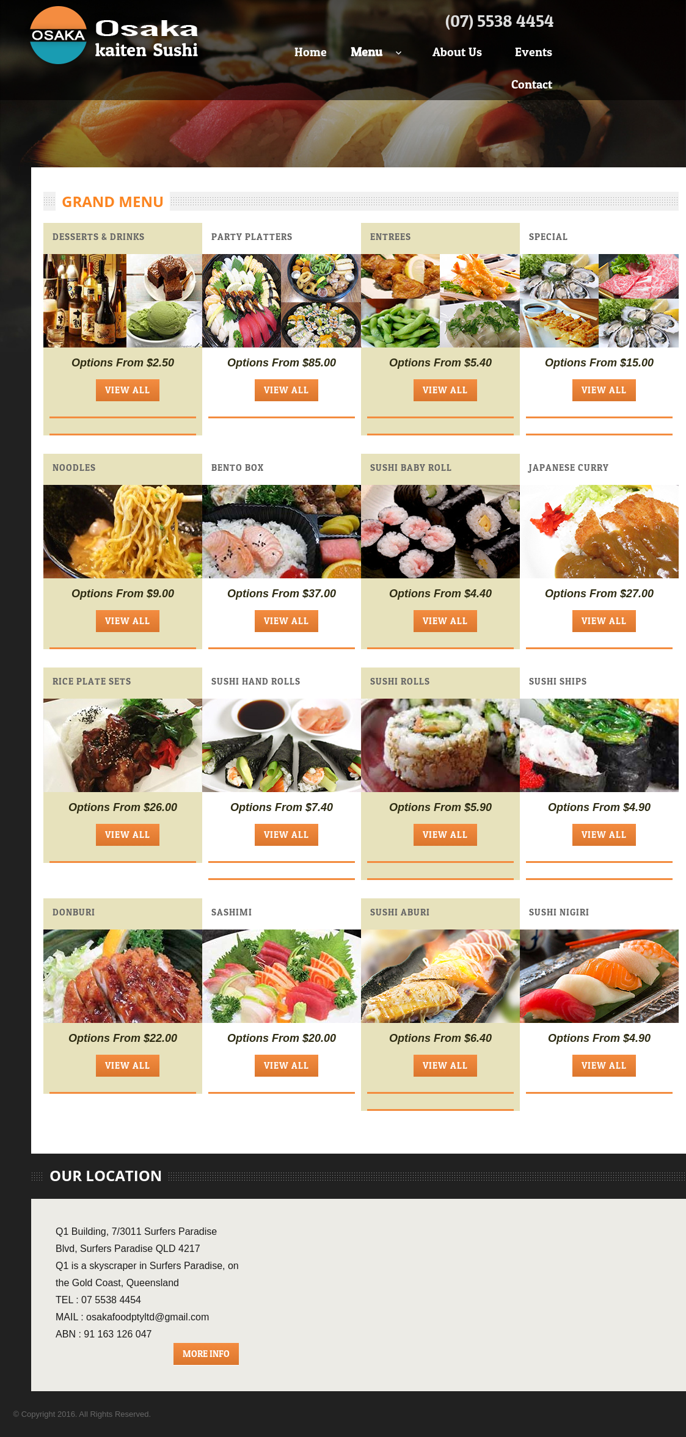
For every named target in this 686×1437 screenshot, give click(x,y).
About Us (457, 52)
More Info (206, 1353)
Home (310, 52)
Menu (366, 52)
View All (127, 390)
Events (533, 52)
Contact (531, 84)
